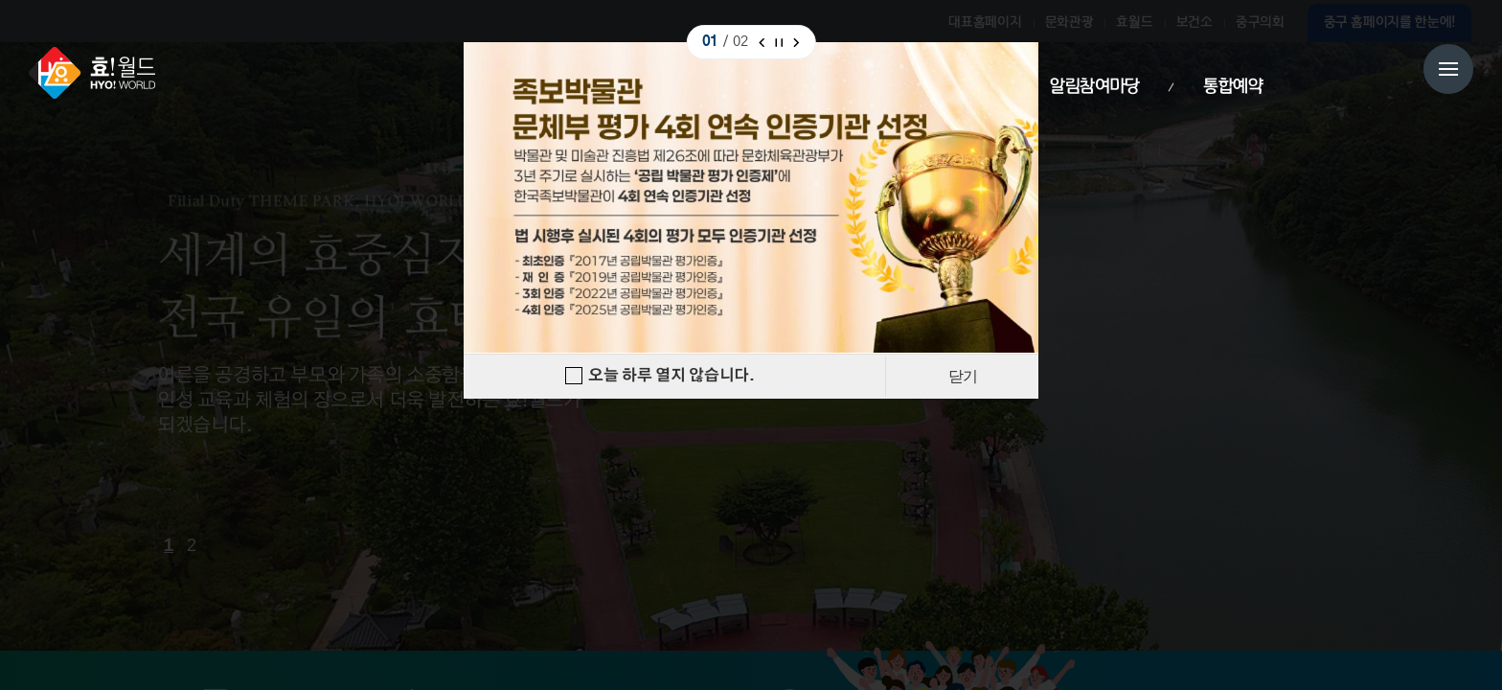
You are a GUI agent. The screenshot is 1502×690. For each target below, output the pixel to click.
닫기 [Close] (962, 376)
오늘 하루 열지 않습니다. (671, 375)
